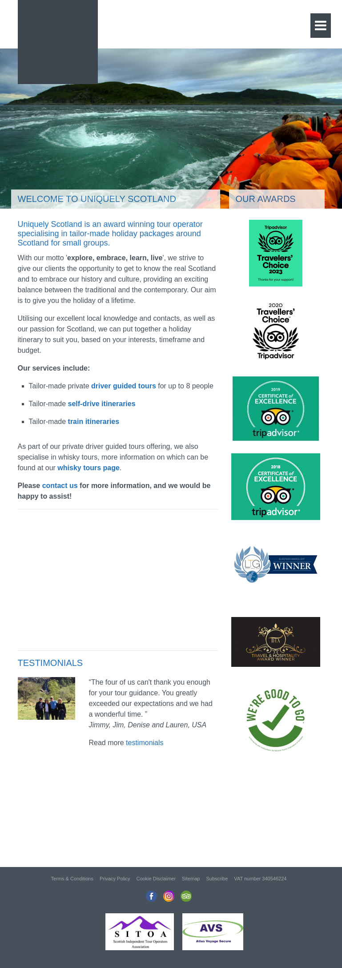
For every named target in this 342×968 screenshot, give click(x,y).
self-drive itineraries (102, 403)
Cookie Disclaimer (156, 878)
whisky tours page (88, 468)
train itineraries (94, 421)
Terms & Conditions (72, 878)
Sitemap (191, 878)
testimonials (144, 742)
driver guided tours (123, 386)
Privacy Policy (115, 878)
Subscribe (217, 878)
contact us (60, 485)
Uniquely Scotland (58, 40)
